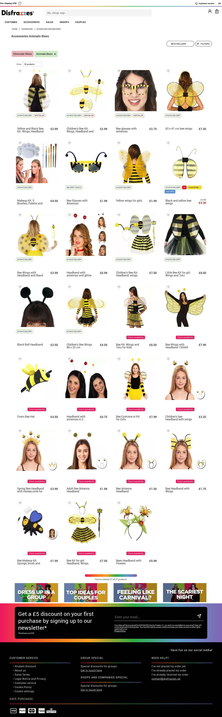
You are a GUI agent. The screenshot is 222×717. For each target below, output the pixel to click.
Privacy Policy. (120, 615)
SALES (49, 22)
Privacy (41, 662)
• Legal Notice (22, 662)
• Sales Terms (21, 658)
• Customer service (24, 666)
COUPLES (80, 22)
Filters (205, 43)
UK (219, 3)
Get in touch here (91, 654)
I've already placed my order (169, 654)
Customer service (204, 3)
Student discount (25, 650)
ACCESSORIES (32, 22)
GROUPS (64, 22)
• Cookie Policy (22, 671)
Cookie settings (24, 675)
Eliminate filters (22, 54)
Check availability (136, 337)
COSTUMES (11, 22)
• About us (19, 654)
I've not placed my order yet (169, 650)
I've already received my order (170, 658)
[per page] (32, 64)
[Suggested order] (180, 43)
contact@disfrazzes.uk (166, 662)
